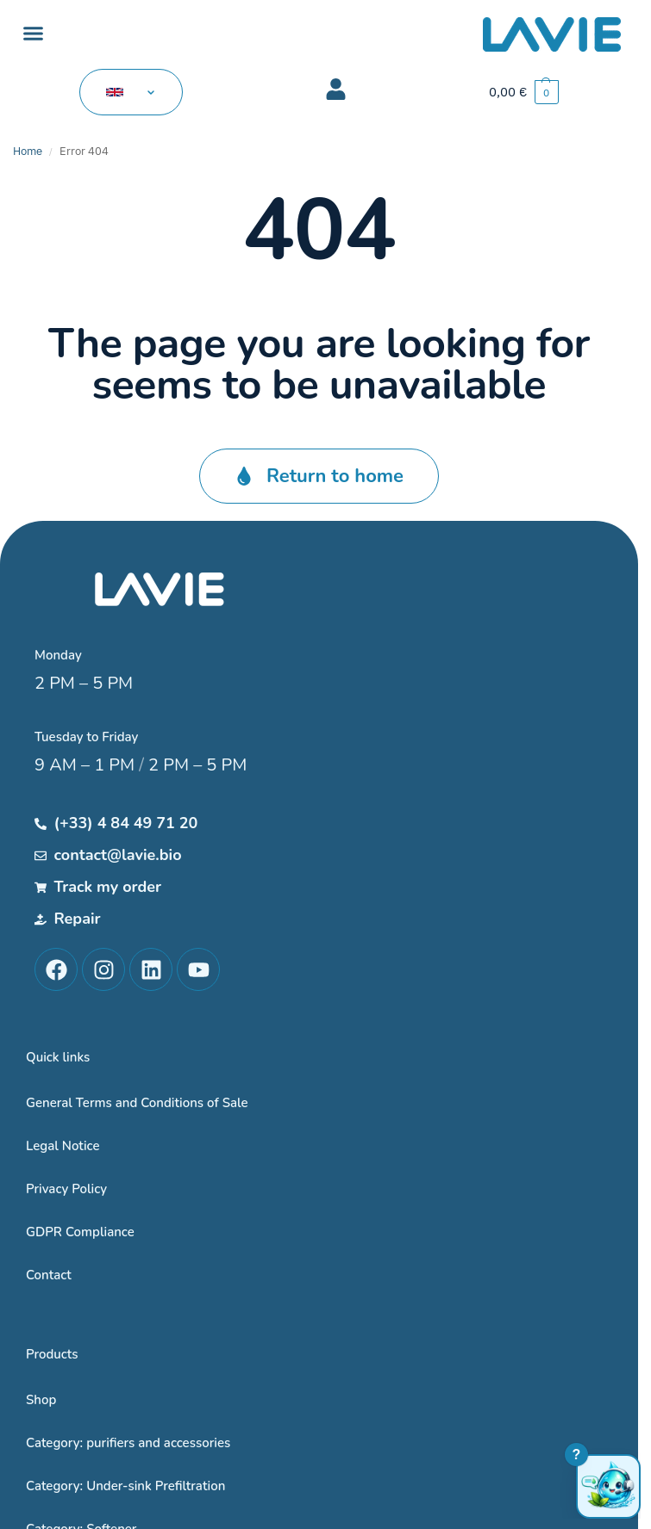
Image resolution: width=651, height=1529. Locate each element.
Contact (49, 1275)
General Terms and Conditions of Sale (137, 1102)
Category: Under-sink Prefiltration (125, 1486)
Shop (41, 1399)
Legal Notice (63, 1145)
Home (27, 151)
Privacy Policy (66, 1189)
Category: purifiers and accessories (128, 1443)
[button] (33, 33)
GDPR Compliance (80, 1232)
